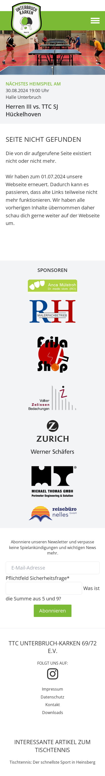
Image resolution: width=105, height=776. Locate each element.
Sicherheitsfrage (38, 577)
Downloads (52, 712)
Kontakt (52, 704)
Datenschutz (52, 697)
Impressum (52, 689)
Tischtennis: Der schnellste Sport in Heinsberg (52, 762)
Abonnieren (52, 610)
